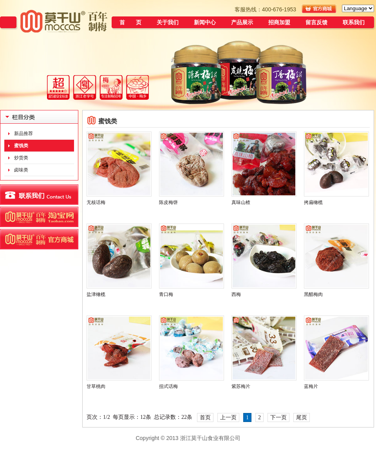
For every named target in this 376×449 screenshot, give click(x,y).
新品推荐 (23, 133)
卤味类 (21, 170)
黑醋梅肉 (313, 294)
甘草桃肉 (96, 386)
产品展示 (242, 22)
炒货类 (21, 157)
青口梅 (166, 294)
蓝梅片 (311, 386)
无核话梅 (96, 202)
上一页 (228, 417)
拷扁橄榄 (313, 202)
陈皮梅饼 (168, 202)
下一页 (278, 417)
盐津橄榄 (96, 294)
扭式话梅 (168, 386)
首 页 (130, 22)
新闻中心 (205, 22)
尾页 (301, 417)
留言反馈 (316, 22)
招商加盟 (279, 22)
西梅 (236, 294)
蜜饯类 (21, 145)
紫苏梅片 (240, 386)
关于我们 (168, 22)
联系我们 (354, 22)
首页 (205, 417)
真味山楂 (240, 202)
